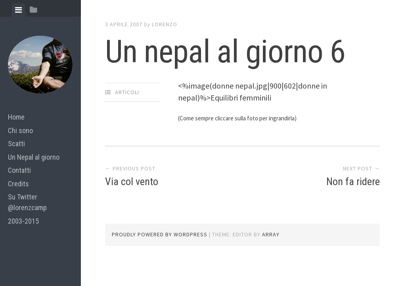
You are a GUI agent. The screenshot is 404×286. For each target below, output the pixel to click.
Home (16, 117)
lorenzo (164, 24)
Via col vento (131, 181)
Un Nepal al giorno (33, 157)
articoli (127, 92)
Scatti (16, 143)
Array (271, 234)
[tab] (18, 10)
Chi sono (20, 130)
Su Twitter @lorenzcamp (27, 202)
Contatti (19, 170)
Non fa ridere (353, 181)
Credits (18, 184)
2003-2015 (23, 221)
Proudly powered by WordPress (159, 234)
